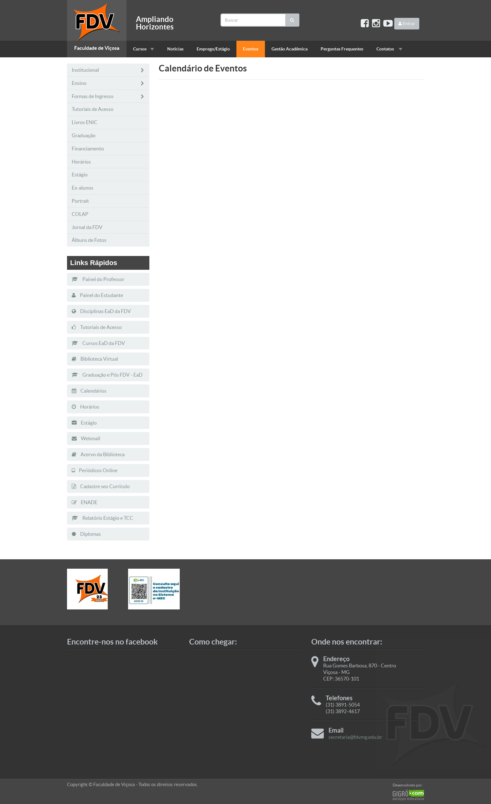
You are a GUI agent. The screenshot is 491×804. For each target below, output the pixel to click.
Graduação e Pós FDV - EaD (107, 375)
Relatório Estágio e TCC (102, 518)
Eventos (250, 48)
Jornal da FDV (87, 227)
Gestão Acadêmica (289, 48)
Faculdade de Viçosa (96, 48)
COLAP (80, 214)
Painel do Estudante (97, 295)
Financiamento (88, 148)
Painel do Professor (98, 279)
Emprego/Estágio (213, 48)
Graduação (84, 135)
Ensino (108, 83)
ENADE (84, 502)
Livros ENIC (84, 122)
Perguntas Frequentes (342, 48)
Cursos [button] (143, 48)
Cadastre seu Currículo (101, 486)
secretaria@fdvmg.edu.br (355, 737)
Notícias (175, 48)
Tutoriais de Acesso (92, 109)
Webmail (86, 438)
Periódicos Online (94, 470)
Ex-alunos (82, 188)
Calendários (89, 391)
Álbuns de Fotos (89, 240)
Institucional (108, 70)
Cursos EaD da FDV (98, 343)
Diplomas (86, 534)
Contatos (389, 48)
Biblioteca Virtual (95, 359)
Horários (81, 161)
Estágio (80, 174)
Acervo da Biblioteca (98, 454)
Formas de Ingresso (108, 96)
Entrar (406, 23)
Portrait (80, 201)
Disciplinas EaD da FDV (101, 311)
